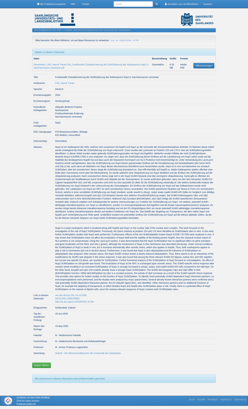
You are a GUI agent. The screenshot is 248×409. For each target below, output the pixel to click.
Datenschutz (240, 399)
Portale (85, 4)
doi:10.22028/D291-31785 (125, 41)
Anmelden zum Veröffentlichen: (183, 4)
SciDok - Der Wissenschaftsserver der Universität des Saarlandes (97, 30)
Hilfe (74, 4)
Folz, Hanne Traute (64, 83)
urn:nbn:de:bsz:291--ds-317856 (70, 295)
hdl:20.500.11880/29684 (67, 298)
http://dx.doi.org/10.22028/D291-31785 (74, 301)
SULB (192, 399)
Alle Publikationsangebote (51, 4)
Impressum (225, 399)
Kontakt (201, 399)
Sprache (208, 4)
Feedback (213, 399)
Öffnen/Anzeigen (204, 65)
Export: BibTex (41, 365)
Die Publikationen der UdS (48, 30)
